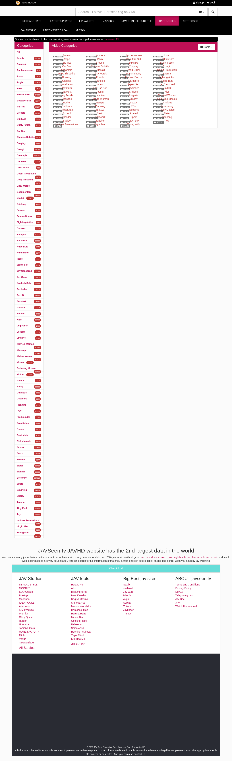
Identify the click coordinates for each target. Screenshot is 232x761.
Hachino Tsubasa (81, 631)
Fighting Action (29, 222)
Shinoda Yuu (78, 602)
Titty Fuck (29, 508)
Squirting (29, 490)
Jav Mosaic (28, 30)
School (29, 447)
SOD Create (26, 591)
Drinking (29, 204)
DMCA (179, 591)
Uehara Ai (76, 624)
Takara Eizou (26, 642)
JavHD (29, 295)
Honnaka (24, 624)
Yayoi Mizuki (78, 635)
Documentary (29, 193)
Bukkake (29, 119)
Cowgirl (29, 149)
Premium (24, 613)
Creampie (29, 155)
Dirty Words (29, 187)
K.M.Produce (26, 609)
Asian (29, 76)
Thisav (127, 606)
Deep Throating (29, 180)
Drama (25, 198)
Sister (29, 466)
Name (207, 46)
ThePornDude (26, 3)
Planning (29, 405)
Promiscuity (29, 417)
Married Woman (29, 345)
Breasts (29, 113)
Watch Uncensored (186, 606)
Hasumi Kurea (79, 591)
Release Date (31, 21)
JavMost (29, 301)
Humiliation (29, 253)
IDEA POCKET (27, 602)
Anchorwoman (29, 70)
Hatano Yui (77, 584)
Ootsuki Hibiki (79, 620)
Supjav (29, 496)
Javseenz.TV (111, 39)
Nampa (29, 380)
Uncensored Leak (56, 30)
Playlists (86, 21)
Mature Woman (29, 357)
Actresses (190, 21)
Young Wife (29, 533)
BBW (29, 89)
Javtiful (29, 308)
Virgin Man (29, 527)
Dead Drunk (29, 168)
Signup (198, 2)
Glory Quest (26, 617)
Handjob (29, 235)
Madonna (24, 599)
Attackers (24, 606)
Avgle (29, 82)
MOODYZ (24, 588)
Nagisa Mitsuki (79, 599)
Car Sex (29, 131)
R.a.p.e (29, 429)
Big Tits (29, 107)
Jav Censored (29, 271)
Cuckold (29, 162)
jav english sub (177, 557)
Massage (29, 351)
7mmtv (29, 58)
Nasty (29, 387)
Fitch (21, 635)
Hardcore (29, 241)
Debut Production (29, 174)
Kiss (29, 320)
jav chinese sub (196, 557)
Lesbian (29, 332)
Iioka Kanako (78, 595)
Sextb (29, 453)
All (18, 52)
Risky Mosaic (29, 441)
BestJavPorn (29, 101)
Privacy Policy (183, 588)
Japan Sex (29, 265)
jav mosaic (212, 557)
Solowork (29, 478)
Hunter (23, 620)
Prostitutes (29, 423)
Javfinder (29, 289)
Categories (167, 21)
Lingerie (29, 338)
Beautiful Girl (29, 95)
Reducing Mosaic (29, 369)
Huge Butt (29, 247)
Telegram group (184, 595)
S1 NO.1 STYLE (28, 584)
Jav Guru (29, 277)
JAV (177, 602)
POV (29, 411)
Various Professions (29, 521)
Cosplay (29, 143)
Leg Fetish (29, 326)
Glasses (29, 228)
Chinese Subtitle (29, 137)
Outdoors (29, 399)
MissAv (80, 30)
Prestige (23, 595)
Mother (25, 374)
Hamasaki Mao (79, 609)
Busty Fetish (29, 125)
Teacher (29, 502)
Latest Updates (60, 21)
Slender (29, 472)
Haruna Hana (78, 613)
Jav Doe (180, 599)
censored (147, 557)
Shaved (29, 460)
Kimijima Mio (78, 638)
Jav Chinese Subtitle (136, 21)
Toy (29, 514)
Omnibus (29, 393)
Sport (29, 484)
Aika (73, 588)
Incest (29, 259)
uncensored (160, 557)
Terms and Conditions (187, 584)
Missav (25, 362)
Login (211, 2)
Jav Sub (108, 21)
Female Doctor (29, 216)
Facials (29, 210)
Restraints (29, 435)
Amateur (29, 64)
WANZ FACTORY (29, 631)
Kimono (29, 314)
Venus (22, 638)
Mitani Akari (77, 617)
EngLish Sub (29, 283)
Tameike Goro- (27, 628)
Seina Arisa (77, 628)
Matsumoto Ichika (81, 606)
